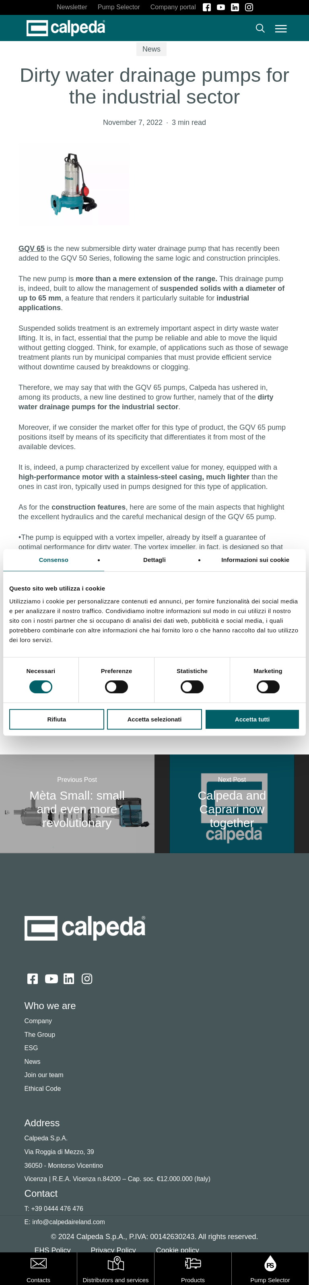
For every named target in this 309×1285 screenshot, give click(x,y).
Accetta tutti (252, 719)
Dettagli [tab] (154, 559)
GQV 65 (32, 249)
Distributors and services (115, 1280)
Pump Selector (270, 1280)
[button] (281, 28)
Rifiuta (56, 719)
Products (193, 1280)
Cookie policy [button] (177, 1250)
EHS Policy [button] (53, 1250)
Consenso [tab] (53, 559)
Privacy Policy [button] (113, 1250)
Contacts (38, 1280)
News (151, 49)
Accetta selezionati (154, 719)
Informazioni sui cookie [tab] (255, 559)
